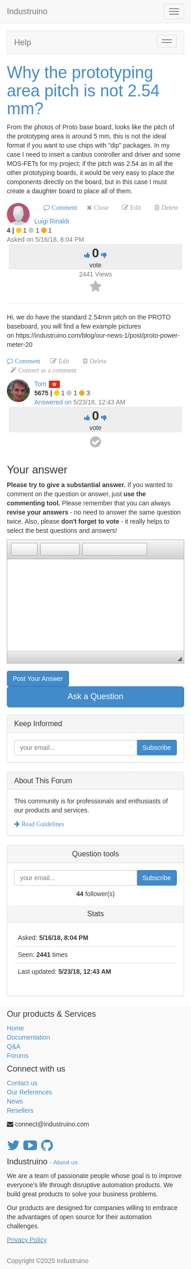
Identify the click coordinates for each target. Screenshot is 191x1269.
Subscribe (157, 747)
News (15, 1101)
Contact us (22, 1083)
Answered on (53, 402)
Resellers (20, 1110)
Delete (168, 207)
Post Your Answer (38, 678)
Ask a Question (95, 696)
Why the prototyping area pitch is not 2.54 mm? (83, 90)
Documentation (28, 1037)
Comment (63, 207)
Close (100, 207)
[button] (17, 549)
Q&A (14, 1046)
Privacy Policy (27, 1239)
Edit (134, 207)
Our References (29, 1092)
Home (15, 1028)
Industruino (27, 11)
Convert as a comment (46, 370)
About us (65, 1162)
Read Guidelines (42, 824)
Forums (17, 1055)
